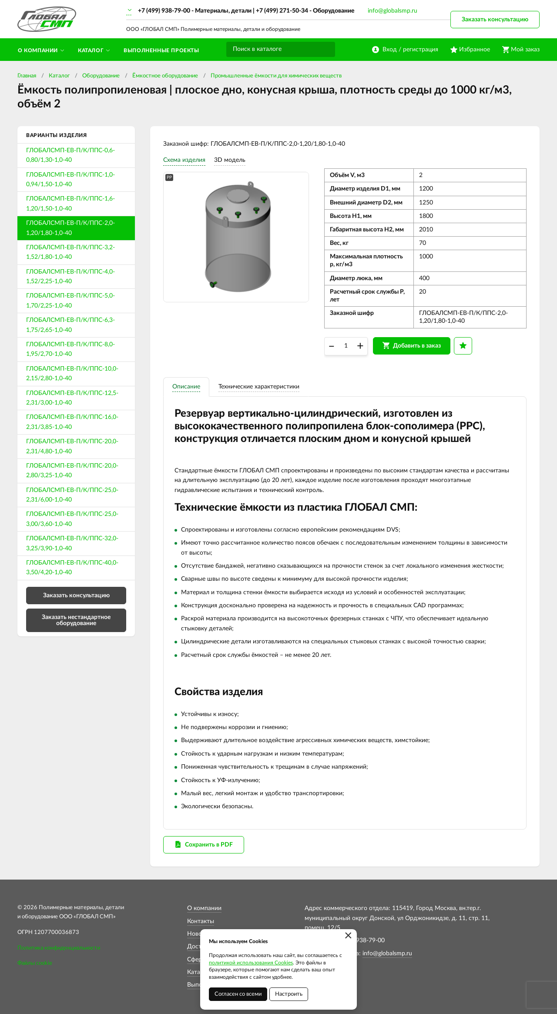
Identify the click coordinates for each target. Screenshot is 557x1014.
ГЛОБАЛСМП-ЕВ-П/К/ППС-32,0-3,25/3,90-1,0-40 (72, 543)
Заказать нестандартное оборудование (76, 620)
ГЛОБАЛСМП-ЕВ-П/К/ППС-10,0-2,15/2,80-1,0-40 (72, 374)
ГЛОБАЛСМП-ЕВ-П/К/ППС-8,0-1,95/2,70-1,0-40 (70, 349)
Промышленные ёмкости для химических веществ (276, 76)
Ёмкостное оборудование (165, 76)
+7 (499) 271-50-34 (282, 11)
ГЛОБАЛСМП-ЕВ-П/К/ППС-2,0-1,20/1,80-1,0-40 (70, 228)
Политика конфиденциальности (58, 948)
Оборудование (101, 76)
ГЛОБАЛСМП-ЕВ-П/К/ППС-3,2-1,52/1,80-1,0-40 (70, 252)
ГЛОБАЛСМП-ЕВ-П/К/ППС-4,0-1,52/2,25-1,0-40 (70, 276)
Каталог (59, 76)
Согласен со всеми (238, 994)
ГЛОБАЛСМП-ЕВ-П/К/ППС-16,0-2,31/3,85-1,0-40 (72, 422)
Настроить (288, 994)
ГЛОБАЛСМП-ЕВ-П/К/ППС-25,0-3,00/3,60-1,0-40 (72, 519)
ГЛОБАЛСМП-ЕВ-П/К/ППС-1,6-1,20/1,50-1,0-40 (70, 203)
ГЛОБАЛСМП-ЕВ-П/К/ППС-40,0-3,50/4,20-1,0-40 (72, 568)
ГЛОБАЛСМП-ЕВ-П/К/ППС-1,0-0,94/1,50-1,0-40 (70, 179)
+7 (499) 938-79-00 (164, 11)
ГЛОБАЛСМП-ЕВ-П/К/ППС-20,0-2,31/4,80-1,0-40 (72, 446)
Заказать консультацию (495, 20)
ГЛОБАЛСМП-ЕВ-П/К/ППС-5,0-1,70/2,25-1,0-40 (70, 300)
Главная (26, 76)
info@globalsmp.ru (392, 11)
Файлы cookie (34, 963)
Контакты (200, 921)
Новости (199, 934)
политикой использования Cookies (251, 962)
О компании (204, 908)
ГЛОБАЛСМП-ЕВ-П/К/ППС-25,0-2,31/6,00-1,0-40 (72, 495)
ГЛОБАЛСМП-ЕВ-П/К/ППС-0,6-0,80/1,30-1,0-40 (70, 155)
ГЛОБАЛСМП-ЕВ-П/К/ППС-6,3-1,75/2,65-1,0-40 (70, 325)
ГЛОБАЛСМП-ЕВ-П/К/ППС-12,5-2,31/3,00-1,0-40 (72, 398)
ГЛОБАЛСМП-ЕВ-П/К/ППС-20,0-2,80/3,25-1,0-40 (72, 471)
